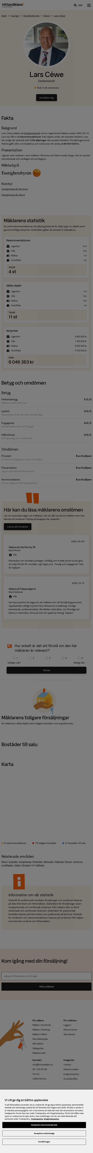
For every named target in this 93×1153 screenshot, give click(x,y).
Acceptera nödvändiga (44, 1135)
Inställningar (44, 1143)
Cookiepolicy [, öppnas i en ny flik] (37, 1121)
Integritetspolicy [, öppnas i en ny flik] (51, 1121)
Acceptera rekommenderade (44, 1127)
